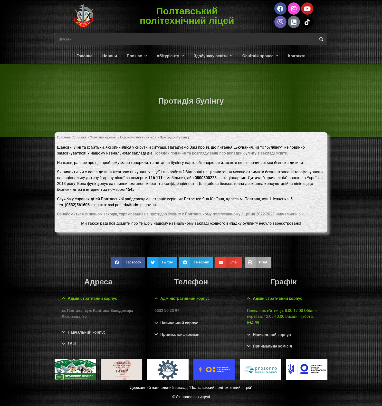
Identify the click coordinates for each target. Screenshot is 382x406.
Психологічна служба (138, 137)
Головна (84, 55)
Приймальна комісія (179, 334)
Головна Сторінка (72, 137)
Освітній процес (260, 55)
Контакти (297, 55)
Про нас (137, 55)
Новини (109, 55)
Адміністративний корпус (92, 298)
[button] (128, 262)
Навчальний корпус (87, 332)
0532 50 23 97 (166, 310)
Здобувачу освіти (213, 55)
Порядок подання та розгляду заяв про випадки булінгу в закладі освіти (220, 153)
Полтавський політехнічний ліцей (187, 15)
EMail (72, 343)
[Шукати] (321, 39)
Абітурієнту (170, 55)
